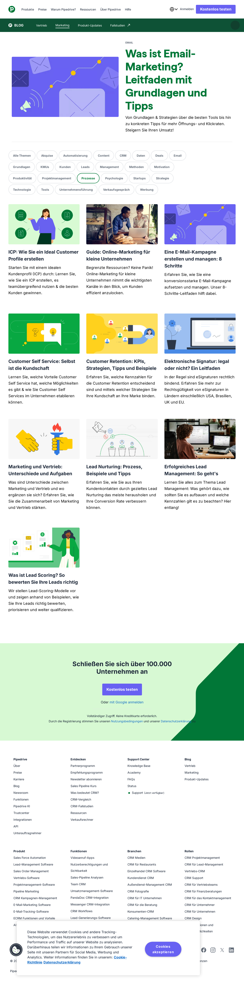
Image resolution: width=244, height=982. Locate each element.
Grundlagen (21, 167)
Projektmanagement (56, 178)
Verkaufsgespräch (116, 189)
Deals (159, 155)
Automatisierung (75, 155)
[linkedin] (231, 951)
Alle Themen (22, 155)
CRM (123, 155)
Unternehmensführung (76, 189)
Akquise (47, 155)
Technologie (22, 189)
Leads (85, 167)
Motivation (162, 167)
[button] (16, 950)
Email (178, 155)
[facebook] (203, 951)
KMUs (45, 167)
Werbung (146, 189)
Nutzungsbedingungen (127, 721)
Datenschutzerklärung (176, 721)
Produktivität (22, 178)
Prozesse (88, 178)
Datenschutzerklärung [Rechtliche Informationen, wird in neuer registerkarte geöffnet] (61, 962)
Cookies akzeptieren (163, 949)
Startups (139, 178)
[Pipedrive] (11, 9)
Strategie (162, 178)
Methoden (136, 167)
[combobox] (173, 9)
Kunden (65, 167)
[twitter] (222, 951)
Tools (45, 189)
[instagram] (212, 951)
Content (103, 155)
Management (109, 167)
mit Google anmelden (126, 702)
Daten (141, 155)
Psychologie (114, 178)
